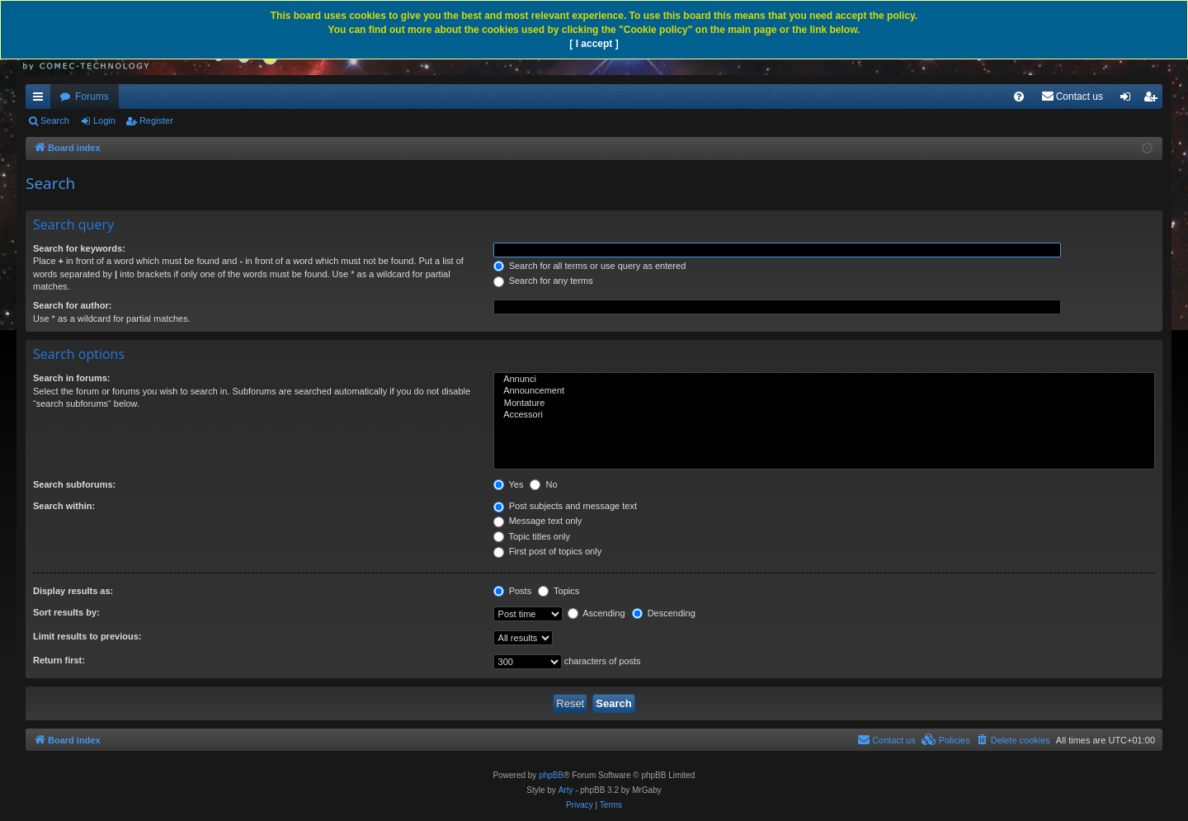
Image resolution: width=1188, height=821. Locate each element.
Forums (92, 96)
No (543, 484)
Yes (508, 484)
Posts (512, 591)
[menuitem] (1018, 96)
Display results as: (73, 591)
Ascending (596, 613)
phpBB (551, 775)
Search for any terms (543, 280)
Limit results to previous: (87, 636)
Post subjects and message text (565, 506)
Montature (824, 403)
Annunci (824, 379)
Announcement (824, 391)
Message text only (537, 521)
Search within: (64, 506)
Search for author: (72, 305)
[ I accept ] (593, 44)
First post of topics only (547, 551)
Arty (566, 790)
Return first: (59, 660)
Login (104, 120)
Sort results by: (66, 612)
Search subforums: (74, 484)
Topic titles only (531, 536)
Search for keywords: (79, 248)
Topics (558, 591)
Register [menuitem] (1153, 100)
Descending (663, 613)
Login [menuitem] (1129, 100)
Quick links (41, 100)
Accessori (824, 415)
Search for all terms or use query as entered (589, 266)
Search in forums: (72, 378)
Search (54, 120)
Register (156, 120)
